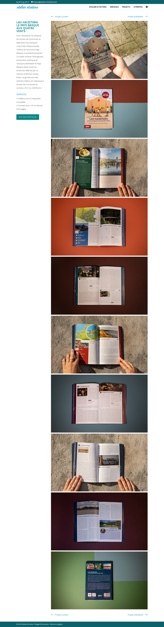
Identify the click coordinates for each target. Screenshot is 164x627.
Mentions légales (56, 624)
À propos (138, 7)
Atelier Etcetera (97, 7)
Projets (126, 7)
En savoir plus (28, 117)
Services (114, 7)
